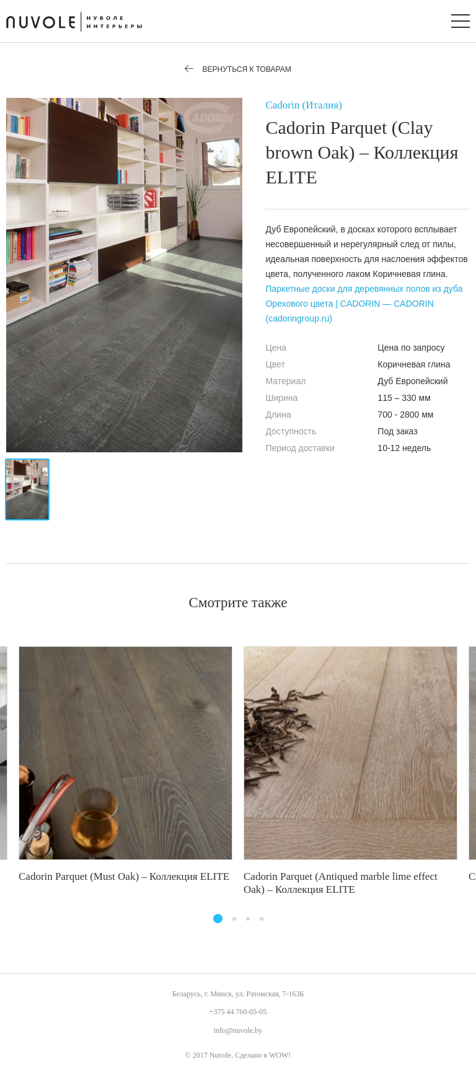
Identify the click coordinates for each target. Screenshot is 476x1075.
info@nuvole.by (238, 1030)
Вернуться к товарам (238, 69)
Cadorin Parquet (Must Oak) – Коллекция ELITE (124, 876)
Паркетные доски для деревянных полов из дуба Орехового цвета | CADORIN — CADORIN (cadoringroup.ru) (363, 303)
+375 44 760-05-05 (238, 1011)
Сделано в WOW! (263, 1055)
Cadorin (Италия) (303, 105)
